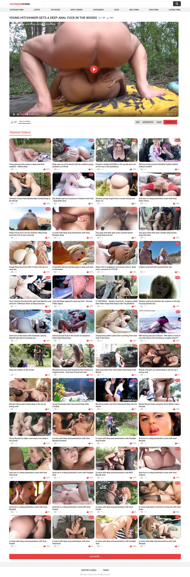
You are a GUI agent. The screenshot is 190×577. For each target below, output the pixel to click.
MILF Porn (134, 10)
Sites (116, 10)
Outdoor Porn (16, 10)
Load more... (95, 557)
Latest (37, 10)
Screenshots (148, 122)
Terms (106, 570)
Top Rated (55, 10)
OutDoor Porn (92, 574)
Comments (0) (170, 122)
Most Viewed (77, 10)
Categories (98, 10)
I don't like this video (15, 122)
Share (159, 122)
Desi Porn (153, 10)
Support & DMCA (88, 570)
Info (138, 122)
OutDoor (20, 4)
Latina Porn (174, 10)
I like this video (12, 122)
